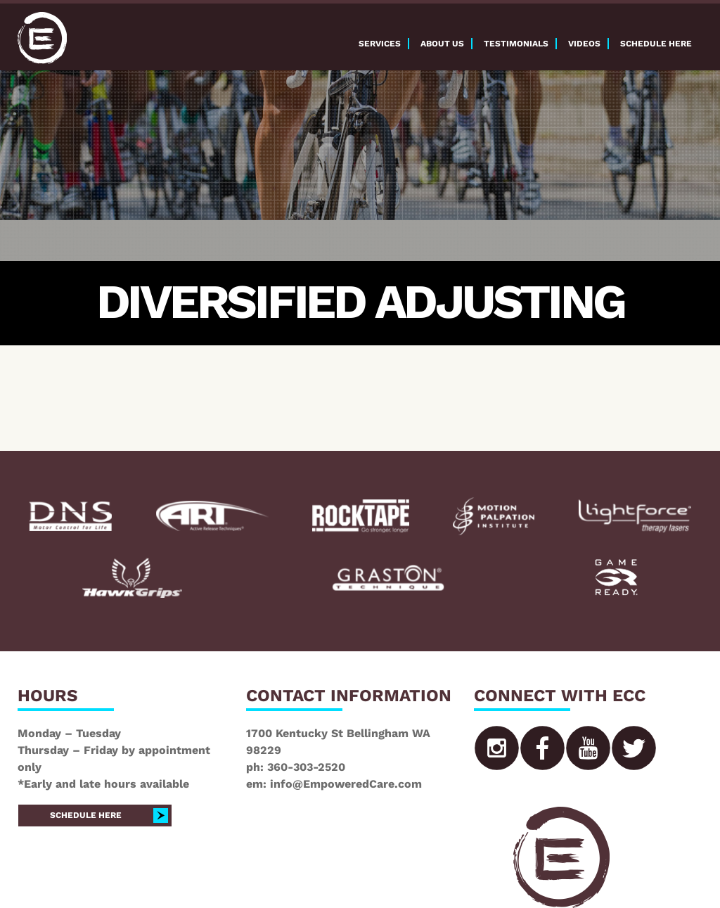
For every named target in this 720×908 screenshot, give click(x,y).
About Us (442, 44)
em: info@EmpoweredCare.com (334, 784)
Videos (584, 44)
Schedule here (656, 44)
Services (380, 44)
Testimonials (516, 44)
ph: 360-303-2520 (295, 767)
